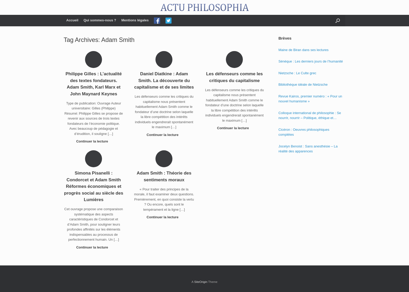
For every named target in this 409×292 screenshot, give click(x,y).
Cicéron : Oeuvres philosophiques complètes (303, 132)
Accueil (72, 20)
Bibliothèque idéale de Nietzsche (303, 84)
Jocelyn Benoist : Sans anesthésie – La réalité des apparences (308, 148)
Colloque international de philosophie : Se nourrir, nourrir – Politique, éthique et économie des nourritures (309, 116)
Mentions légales (135, 20)
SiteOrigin (200, 281)
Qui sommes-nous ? (99, 20)
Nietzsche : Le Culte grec (297, 73)
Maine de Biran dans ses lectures (303, 50)
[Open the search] (337, 20)
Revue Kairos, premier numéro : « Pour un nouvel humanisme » (310, 98)
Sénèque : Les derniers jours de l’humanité (310, 61)
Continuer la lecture (93, 141)
